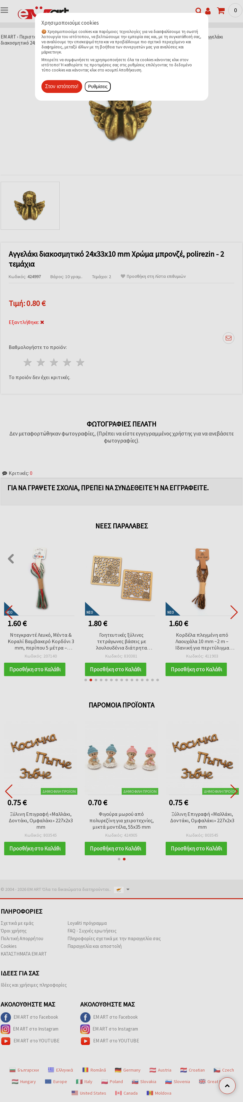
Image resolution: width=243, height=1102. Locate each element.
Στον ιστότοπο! (62, 86)
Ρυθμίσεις (98, 86)
